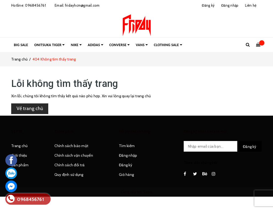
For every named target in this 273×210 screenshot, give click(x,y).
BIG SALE (21, 45)
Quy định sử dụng (68, 174)
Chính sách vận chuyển (73, 155)
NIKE (76, 45)
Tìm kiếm (127, 145)
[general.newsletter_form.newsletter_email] (223, 146)
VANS (142, 45)
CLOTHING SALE (168, 45)
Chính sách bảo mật (71, 145)
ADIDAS (95, 45)
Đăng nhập (128, 155)
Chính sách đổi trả (69, 165)
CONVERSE (119, 45)
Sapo (147, 191)
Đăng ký (125, 165)
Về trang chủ (30, 108)
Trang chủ (19, 145)
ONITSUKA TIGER (49, 45)
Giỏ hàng (126, 174)
